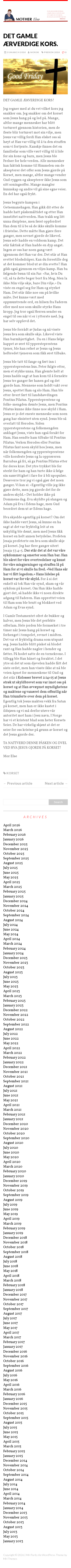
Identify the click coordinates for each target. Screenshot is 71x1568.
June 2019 (10, 1209)
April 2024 (11, 939)
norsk (34, 52)
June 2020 (11, 1152)
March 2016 (12, 1389)
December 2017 (15, 1294)
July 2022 (10, 1034)
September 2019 (15, 1195)
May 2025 (10, 877)
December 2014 (15, 1460)
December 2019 (15, 1181)
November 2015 (15, 1408)
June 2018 (10, 1266)
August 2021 (12, 1086)
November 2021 (15, 1072)
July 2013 (10, 1532)
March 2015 (12, 1446)
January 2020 (13, 1176)
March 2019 (12, 1223)
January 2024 (13, 953)
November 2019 (15, 1185)
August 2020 (13, 1143)
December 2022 (15, 1010)
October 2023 (13, 967)
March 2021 (12, 1110)
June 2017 (10, 1323)
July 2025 (10, 868)
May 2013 (10, 1536)
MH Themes (10, 1558)
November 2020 (16, 1129)
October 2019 (13, 1190)
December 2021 (15, 1067)
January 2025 (13, 896)
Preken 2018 (52, 52)
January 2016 (13, 1399)
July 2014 (10, 1484)
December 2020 (15, 1124)
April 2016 (11, 1385)
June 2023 (11, 982)
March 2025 (12, 887)
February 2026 (14, 834)
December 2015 (15, 1404)
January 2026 (13, 839)
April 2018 (11, 1276)
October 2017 (13, 1304)
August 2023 (13, 972)
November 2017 (15, 1299)
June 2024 (11, 929)
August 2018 (12, 1257)
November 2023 (15, 962)
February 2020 (14, 1171)
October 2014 (13, 1470)
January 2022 (13, 1062)
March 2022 (12, 1053)
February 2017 (14, 1342)
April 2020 (11, 1162)
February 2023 (14, 1001)
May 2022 (10, 1043)
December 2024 (15, 901)
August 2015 (12, 1422)
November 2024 (15, 906)
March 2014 (12, 1498)
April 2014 (11, 1494)
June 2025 (11, 873)
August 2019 (12, 1200)
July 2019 (10, 1204)
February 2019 (14, 1228)
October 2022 (13, 1019)
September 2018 (15, 1252)
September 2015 (15, 1418)
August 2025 (13, 863)
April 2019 (11, 1219)
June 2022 (11, 1038)
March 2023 (12, 996)
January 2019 (13, 1233)
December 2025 (15, 844)
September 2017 (15, 1309)
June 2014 (10, 1489)
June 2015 (10, 1432)
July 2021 (10, 1091)
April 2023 (11, 991)
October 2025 (13, 853)
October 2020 (14, 1133)
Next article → (56, 783)
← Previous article (17, 783)
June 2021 (10, 1095)
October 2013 (13, 1522)
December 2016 (15, 1351)
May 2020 (11, 1157)
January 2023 (13, 1005)
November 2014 (15, 1465)
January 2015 (13, 1456)
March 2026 (12, 830)
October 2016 (13, 1361)
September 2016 (15, 1366)
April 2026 (11, 825)
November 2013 (15, 1517)
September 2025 (16, 858)
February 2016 (14, 1394)
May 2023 (10, 986)
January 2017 (13, 1347)
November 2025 (15, 849)
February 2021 (14, 1114)
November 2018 (15, 1242)
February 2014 (14, 1503)
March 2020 (12, 1166)
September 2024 (16, 915)
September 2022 (16, 1024)
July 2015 (10, 1427)
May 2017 (10, 1328)
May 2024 (10, 934)
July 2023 (10, 977)
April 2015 (11, 1441)
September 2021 (15, 1081)
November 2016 (15, 1356)
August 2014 (13, 1479)
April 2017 (11, 1332)
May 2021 (10, 1100)
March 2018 (12, 1280)
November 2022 (15, 1015)
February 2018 (14, 1285)
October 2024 (13, 910)
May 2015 (10, 1437)
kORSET (12, 773)
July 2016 (10, 1375)
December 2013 (15, 1513)
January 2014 (13, 1508)
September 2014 (16, 1475)
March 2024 (12, 943)
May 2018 (10, 1271)
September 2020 (16, 1138)
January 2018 (13, 1290)
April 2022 (11, 1048)
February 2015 (14, 1451)
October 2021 (13, 1076)
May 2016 (10, 1380)
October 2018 (13, 1247)
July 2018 (10, 1261)
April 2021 (11, 1105)
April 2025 (11, 882)
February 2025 (14, 891)
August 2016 (12, 1370)
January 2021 (13, 1119)
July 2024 (10, 925)
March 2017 (12, 1337)
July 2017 (10, 1318)
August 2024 (13, 920)
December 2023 (15, 958)
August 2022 (13, 1029)
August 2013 (12, 1527)
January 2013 (13, 1541)
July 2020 (10, 1148)
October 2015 (13, 1413)
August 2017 (12, 1313)
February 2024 (14, 948)
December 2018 (15, 1238)
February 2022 (14, 1057)
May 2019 (10, 1214)
